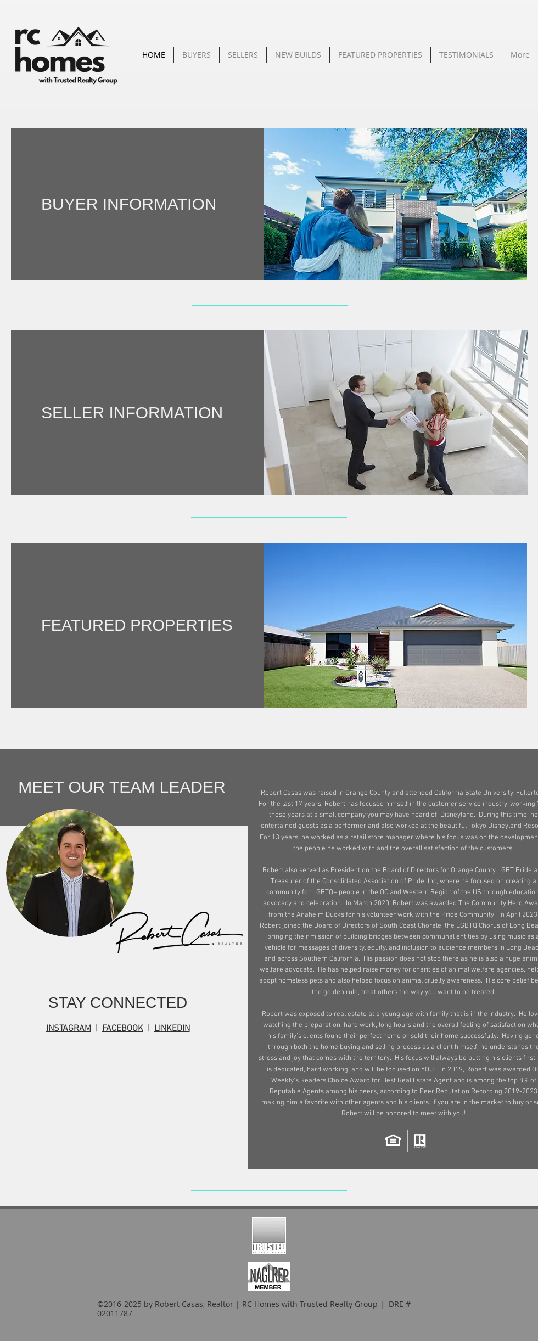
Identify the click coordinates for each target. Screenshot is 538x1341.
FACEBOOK (122, 1028)
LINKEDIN (172, 1028)
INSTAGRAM (68, 1028)
